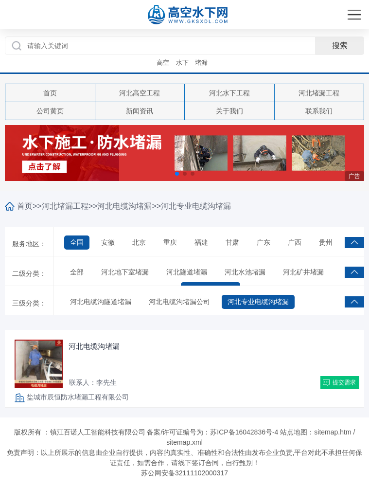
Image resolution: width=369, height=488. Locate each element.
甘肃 (232, 242)
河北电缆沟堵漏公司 (179, 302)
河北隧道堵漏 (186, 272)
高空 (163, 62)
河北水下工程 (229, 93)
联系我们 (319, 111)
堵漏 (201, 62)
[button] (177, 174)
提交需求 (344, 382)
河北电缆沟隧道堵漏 (100, 302)
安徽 (108, 242)
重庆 (170, 242)
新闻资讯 (139, 111)
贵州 (326, 242)
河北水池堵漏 (245, 272)
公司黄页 (50, 111)
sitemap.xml (184, 442)
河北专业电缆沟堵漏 (196, 206)
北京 (139, 242)
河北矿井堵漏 (303, 272)
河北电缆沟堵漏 (124, 206)
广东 (263, 242)
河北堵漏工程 (319, 93)
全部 (77, 272)
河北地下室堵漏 (125, 272)
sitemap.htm (332, 432)
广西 (294, 242)
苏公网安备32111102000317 (184, 473)
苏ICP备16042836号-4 (244, 432)
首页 (50, 93)
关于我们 (229, 111)
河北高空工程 (139, 93)
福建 (201, 242)
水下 (182, 62)
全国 (77, 242)
